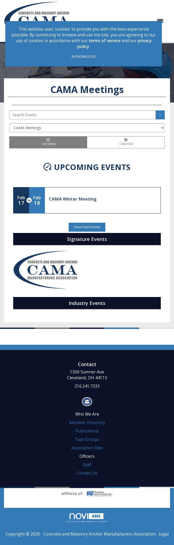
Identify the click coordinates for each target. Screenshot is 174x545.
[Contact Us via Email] (87, 401)
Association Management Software (87, 517)
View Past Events (87, 227)
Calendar (126, 142)
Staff (87, 465)
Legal (164, 534)
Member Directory (87, 422)
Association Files (87, 448)
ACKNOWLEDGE (84, 56)
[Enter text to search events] (82, 114)
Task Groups (87, 439)
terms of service (105, 40)
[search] (160, 114)
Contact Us (87, 473)
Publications (87, 431)
